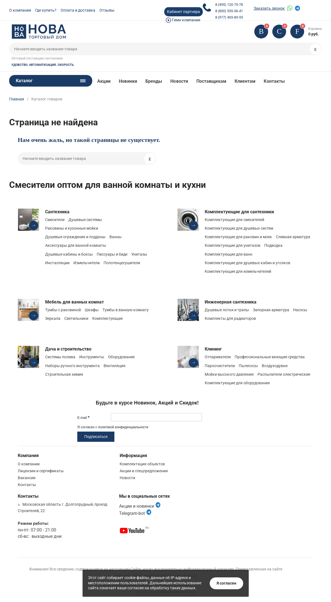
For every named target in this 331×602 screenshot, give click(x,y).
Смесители (55, 219)
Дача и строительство (68, 349)
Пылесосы (248, 366)
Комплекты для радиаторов (230, 318)
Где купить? (46, 10)
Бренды (153, 81)
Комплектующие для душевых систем (239, 228)
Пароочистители (220, 366)
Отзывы (106, 10)
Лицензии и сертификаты (41, 471)
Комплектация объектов (142, 464)
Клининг (213, 349)
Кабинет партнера (183, 11)
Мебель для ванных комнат (74, 302)
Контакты (274, 81)
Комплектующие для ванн (228, 254)
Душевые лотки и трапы (227, 310)
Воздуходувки (275, 366)
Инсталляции (57, 263)
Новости (179, 81)
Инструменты (91, 357)
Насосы (300, 310)
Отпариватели (218, 357)
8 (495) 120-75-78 (229, 4)
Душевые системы (85, 219)
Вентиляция (114, 366)
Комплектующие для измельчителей (238, 271)
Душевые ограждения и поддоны (75, 237)
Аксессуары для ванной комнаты (75, 245)
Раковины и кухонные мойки (71, 228)
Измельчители (86, 263)
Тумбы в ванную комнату (125, 310)
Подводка (273, 245)
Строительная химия (64, 374)
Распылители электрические (284, 374)
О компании (20, 10)
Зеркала (52, 318)
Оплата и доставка (78, 10)
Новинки (128, 81)
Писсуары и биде (112, 254)
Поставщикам (211, 81)
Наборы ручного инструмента (72, 366)
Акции (104, 81)
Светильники (76, 318)
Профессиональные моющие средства (270, 357)
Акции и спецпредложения (144, 471)
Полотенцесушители (122, 263)
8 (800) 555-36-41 (229, 11)
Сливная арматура (293, 237)
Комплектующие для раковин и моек (238, 237)
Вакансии (26, 478)
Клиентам (245, 81)
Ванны (115, 237)
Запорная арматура (271, 310)
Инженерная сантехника (230, 302)
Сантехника (57, 211)
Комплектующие (107, 318)
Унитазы (139, 254)
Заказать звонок (269, 8)
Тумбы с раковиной (63, 310)
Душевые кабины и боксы (69, 254)
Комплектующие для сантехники (239, 211)
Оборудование (121, 357)
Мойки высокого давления (229, 374)
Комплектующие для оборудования (237, 383)
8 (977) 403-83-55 (229, 17)
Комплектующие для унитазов (232, 245)
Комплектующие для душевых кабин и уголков (247, 263)
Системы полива (60, 357)
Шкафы (92, 310)
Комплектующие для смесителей (234, 219)
